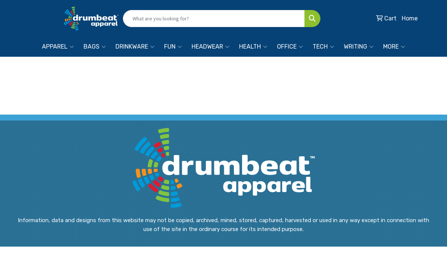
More (394, 46)
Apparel (58, 46)
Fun (173, 46)
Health (253, 46)
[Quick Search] (214, 18)
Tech (323, 46)
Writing (358, 46)
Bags (95, 46)
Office (290, 46)
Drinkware (134, 46)
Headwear (210, 46)
